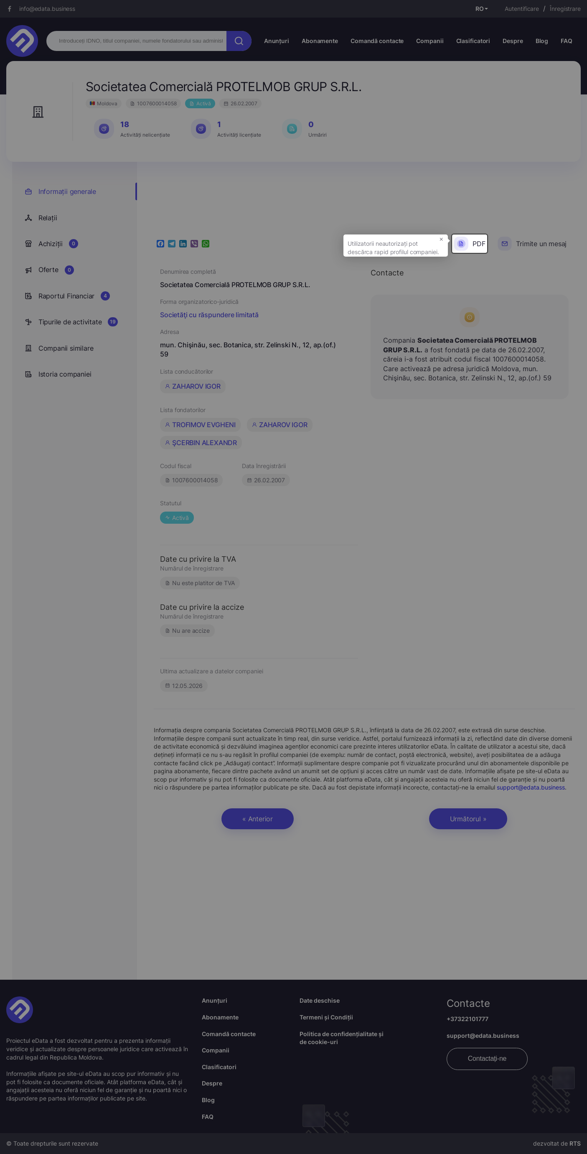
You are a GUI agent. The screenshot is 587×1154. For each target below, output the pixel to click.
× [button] (441, 238)
